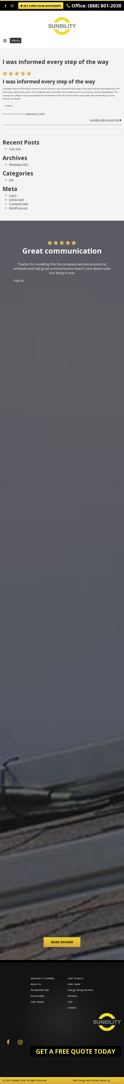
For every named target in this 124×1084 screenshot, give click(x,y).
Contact (72, 1007)
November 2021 (18, 164)
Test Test (15, 149)
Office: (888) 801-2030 (94, 5)
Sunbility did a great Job (105, 120)
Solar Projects (75, 978)
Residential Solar (40, 989)
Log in (13, 195)
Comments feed (18, 204)
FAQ (70, 1001)
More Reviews (62, 942)
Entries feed (16, 199)
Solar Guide (74, 984)
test (11, 180)
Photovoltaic (38, 995)
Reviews (72, 995)
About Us (36, 984)
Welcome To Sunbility (42, 978)
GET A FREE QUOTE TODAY (75, 1051)
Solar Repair (37, 1001)
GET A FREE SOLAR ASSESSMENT (40, 5)
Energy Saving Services (80, 989)
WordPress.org (18, 208)
